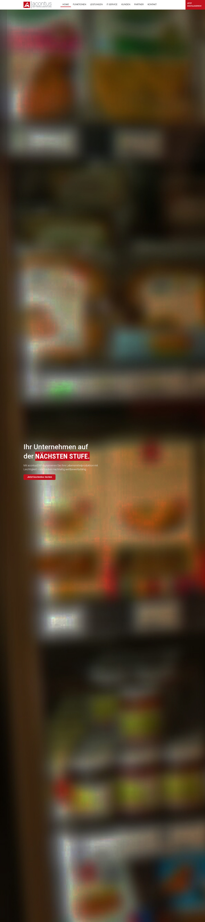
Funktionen (79, 4)
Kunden (125, 4)
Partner (139, 4)
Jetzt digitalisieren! (187, 4)
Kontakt (152, 4)
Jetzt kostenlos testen (40, 477)
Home (65, 4)
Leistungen (96, 4)
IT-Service (112, 4)
